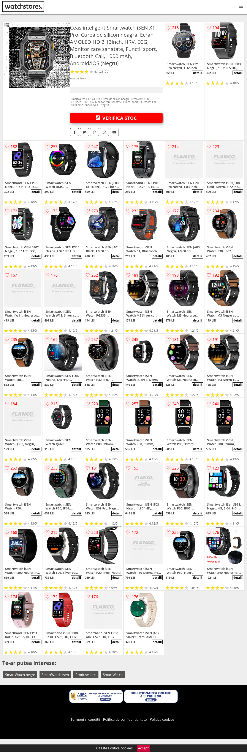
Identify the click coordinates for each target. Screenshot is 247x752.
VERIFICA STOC (116, 118)
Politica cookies (162, 719)
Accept (143, 748)
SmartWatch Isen (55, 674)
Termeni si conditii (85, 719)
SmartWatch (113, 674)
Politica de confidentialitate (125, 719)
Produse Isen (85, 674)
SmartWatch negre (20, 674)
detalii (197, 73)
